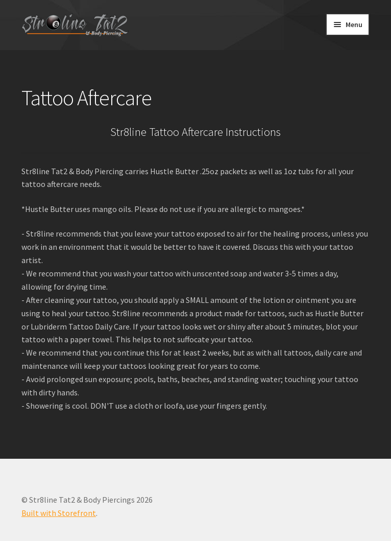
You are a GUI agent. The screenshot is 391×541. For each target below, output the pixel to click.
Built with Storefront (58, 513)
